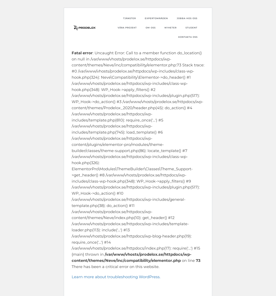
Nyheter (170, 27)
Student (191, 27)
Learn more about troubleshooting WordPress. (116, 277)
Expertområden (156, 18)
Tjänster (129, 18)
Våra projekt (127, 27)
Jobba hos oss (187, 18)
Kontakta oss (188, 37)
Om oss (151, 27)
